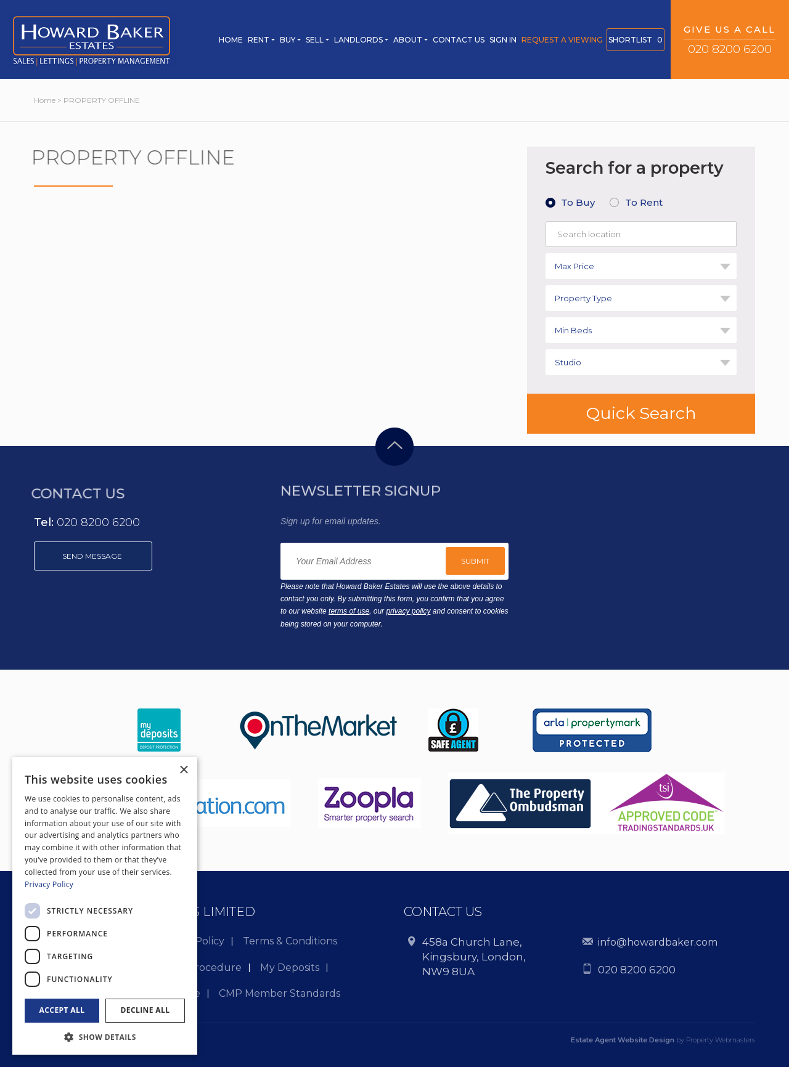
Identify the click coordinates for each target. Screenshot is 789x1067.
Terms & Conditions (290, 941)
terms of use (349, 611)
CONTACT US (458, 39)
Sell (315, 39)
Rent (258, 39)
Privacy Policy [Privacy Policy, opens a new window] (49, 884)
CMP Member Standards (279, 993)
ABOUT (407, 39)
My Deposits (289, 967)
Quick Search (641, 413)
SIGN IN (503, 39)
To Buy (578, 202)
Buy (287, 39)
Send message (93, 556)
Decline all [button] (145, 1010)
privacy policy (408, 611)
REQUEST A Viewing (562, 39)
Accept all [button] (62, 1010)
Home (231, 39)
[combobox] (641, 266)
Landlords (358, 39)
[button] (105, 1036)
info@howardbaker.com (657, 942)
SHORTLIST (635, 39)
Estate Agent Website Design (622, 1040)
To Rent (644, 202)
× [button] (183, 770)
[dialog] (104, 906)
